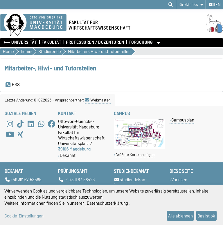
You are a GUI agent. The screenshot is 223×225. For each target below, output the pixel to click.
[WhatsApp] (41, 124)
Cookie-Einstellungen (24, 215)
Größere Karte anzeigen (135, 155)
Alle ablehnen (180, 215)
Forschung (140, 42)
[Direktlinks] (191, 4)
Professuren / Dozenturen (95, 42)
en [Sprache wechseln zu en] (215, 4)
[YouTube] (10, 134)
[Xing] (20, 134)
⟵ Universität (20, 42)
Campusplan (182, 120)
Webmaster (97, 100)
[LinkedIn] (31, 124)
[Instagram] (10, 124)
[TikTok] (20, 124)
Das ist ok (206, 215)
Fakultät (51, 42)
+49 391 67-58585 (23, 179)
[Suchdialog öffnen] (170, 4)
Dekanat (67, 155)
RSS (13, 84)
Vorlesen (179, 179)
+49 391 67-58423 (77, 179)
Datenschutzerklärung (107, 203)
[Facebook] (51, 124)
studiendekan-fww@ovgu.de (130, 182)
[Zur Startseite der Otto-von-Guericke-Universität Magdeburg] (33, 25)
